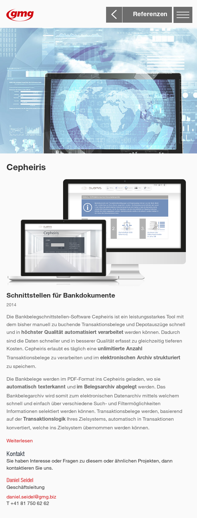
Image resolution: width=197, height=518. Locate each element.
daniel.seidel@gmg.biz (31, 496)
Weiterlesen (19, 440)
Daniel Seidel (19, 480)
